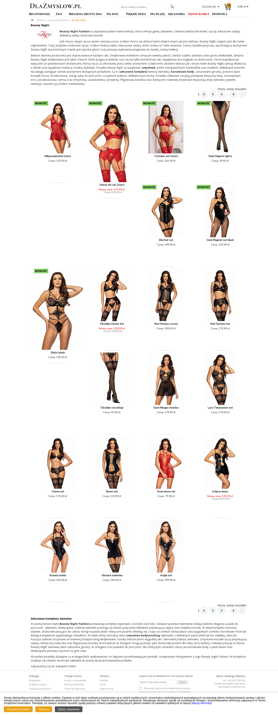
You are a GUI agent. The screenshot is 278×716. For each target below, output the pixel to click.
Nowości (219, 14)
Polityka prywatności (40, 689)
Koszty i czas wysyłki (75, 680)
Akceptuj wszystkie (18, 709)
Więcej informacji (202, 703)
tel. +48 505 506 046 (234, 680)
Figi (59, 14)
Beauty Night (79, 20)
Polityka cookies (38, 685)
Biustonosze (39, 14)
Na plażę (157, 14)
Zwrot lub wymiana (74, 689)
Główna (40, 20)
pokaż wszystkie (236, 89)
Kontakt (104, 680)
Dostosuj (43, 709)
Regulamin (34, 680)
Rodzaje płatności (74, 685)
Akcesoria (176, 14)
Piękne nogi (136, 14)
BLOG (103, 685)
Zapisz (182, 682)
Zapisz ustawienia (68, 709)
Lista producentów (58, 20)
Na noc (113, 14)
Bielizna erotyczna (85, 14)
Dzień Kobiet (199, 14)
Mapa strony (107, 689)
